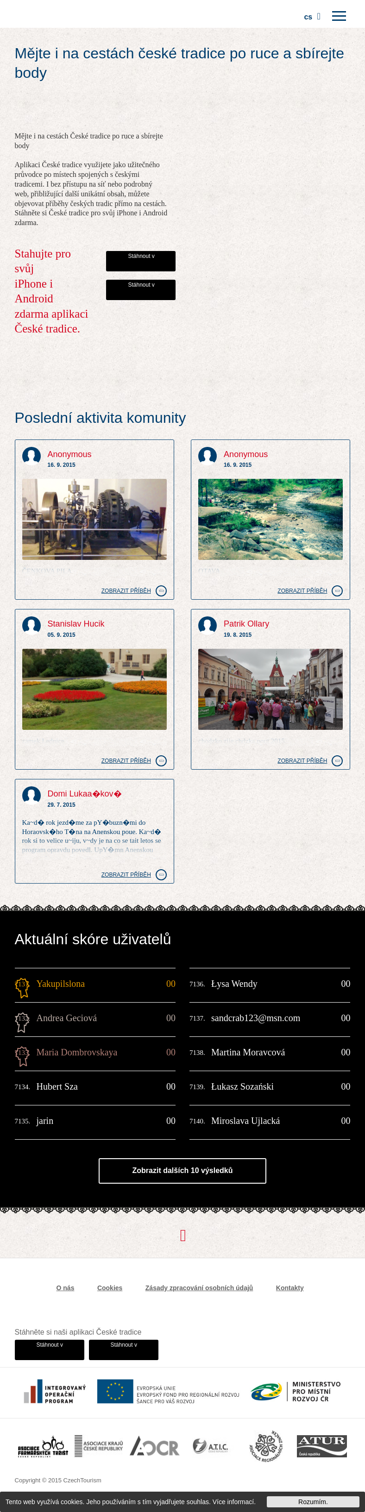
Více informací (233, 1502)
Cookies (109, 1288)
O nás (66, 1288)
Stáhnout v (141, 256)
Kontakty (290, 1288)
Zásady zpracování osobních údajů (199, 1288)
